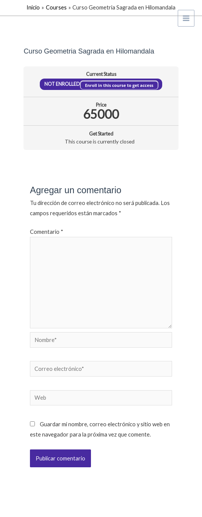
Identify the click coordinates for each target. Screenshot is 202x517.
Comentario (46, 232)
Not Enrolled (62, 84)
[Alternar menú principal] (186, 18)
